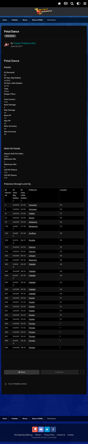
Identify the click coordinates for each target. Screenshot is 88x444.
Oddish (32, 213)
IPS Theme (18, 435)
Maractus (33, 260)
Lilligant (32, 256)
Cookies (70, 435)
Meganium (33, 226)
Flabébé (32, 264)
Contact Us (61, 435)
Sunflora (32, 233)
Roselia (32, 240)
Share (21, 372)
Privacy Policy (49, 435)
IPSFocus (29, 435)
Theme (38, 435)
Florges (32, 323)
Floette (32, 298)
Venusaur (33, 205)
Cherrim (32, 247)
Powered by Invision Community (44, 437)
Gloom (31, 218)
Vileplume (33, 222)
